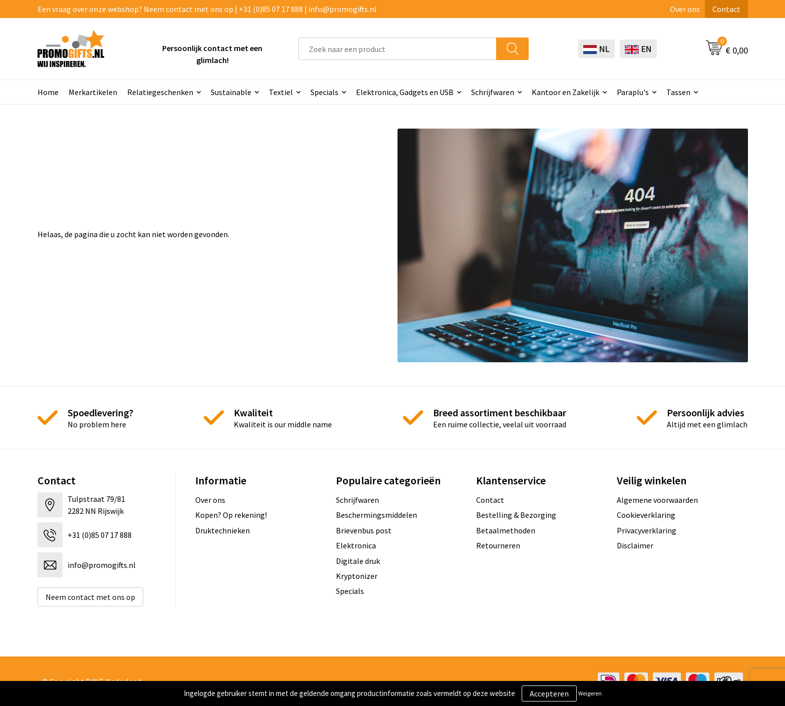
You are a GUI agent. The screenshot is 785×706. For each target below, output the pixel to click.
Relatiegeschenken (160, 92)
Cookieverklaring (646, 515)
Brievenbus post (363, 530)
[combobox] (397, 49)
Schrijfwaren (492, 92)
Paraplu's (633, 92)
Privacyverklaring (646, 530)
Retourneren (498, 545)
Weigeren (590, 693)
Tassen (678, 92)
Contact (726, 9)
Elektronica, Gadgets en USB (405, 92)
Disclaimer (635, 545)
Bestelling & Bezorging (516, 515)
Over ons (685, 9)
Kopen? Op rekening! (231, 515)
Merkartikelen (93, 92)
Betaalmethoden (505, 530)
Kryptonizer (356, 576)
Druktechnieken (222, 530)
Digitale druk (358, 561)
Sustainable (231, 92)
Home (48, 92)
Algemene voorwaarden (657, 500)
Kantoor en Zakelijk (565, 92)
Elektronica (356, 545)
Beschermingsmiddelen (376, 515)
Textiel (281, 92)
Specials (324, 92)
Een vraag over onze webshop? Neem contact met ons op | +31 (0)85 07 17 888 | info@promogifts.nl (207, 9)
